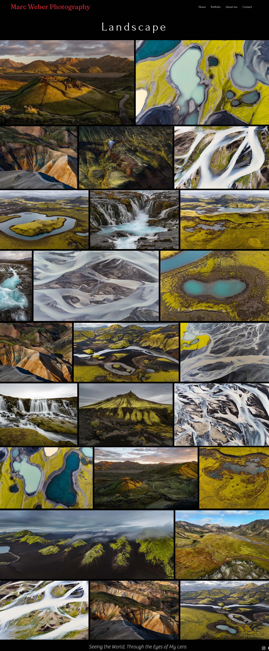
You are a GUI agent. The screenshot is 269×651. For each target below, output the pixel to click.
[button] (215, 7)
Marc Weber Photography (50, 7)
